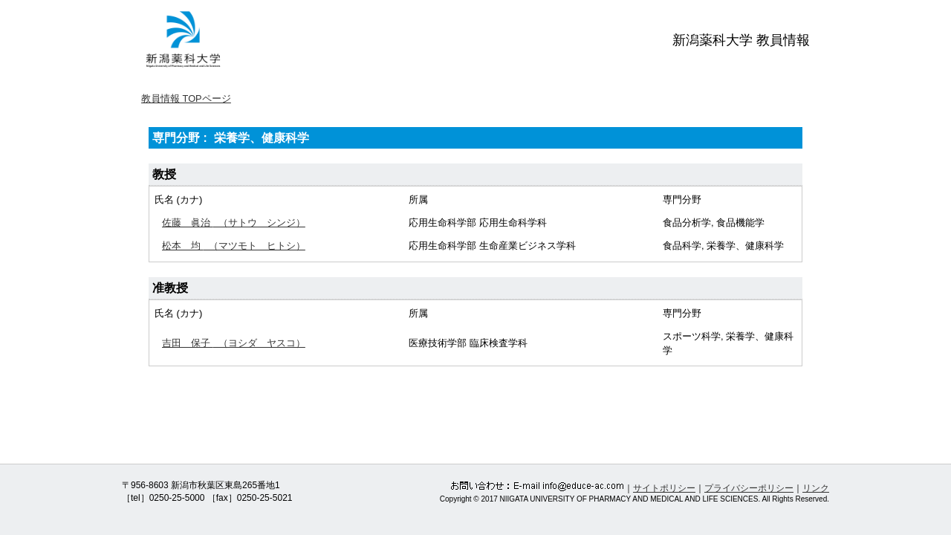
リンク (815, 488)
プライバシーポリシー (748, 488)
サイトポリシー (664, 488)
